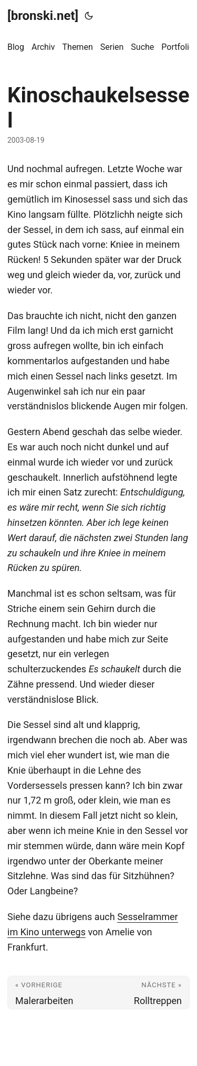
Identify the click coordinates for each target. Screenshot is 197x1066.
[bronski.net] (42, 15)
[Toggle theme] (88, 15)
